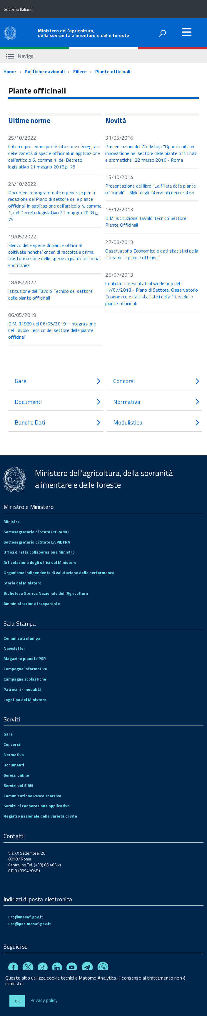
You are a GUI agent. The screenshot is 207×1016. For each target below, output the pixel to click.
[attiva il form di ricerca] (162, 33)
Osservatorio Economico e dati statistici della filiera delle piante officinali (151, 254)
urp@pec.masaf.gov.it (29, 923)
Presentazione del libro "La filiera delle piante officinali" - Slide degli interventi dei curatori (150, 189)
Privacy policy (44, 1000)
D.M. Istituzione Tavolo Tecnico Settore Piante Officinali (145, 221)
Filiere (80, 71)
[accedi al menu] (186, 32)
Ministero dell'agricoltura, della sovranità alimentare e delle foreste (83, 33)
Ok (17, 1001)
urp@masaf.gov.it (25, 917)
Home (10, 71)
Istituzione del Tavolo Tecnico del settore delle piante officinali (50, 294)
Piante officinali (113, 71)
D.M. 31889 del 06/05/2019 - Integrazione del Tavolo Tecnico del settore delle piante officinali (52, 330)
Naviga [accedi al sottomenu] (20, 56)
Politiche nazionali (45, 71)
